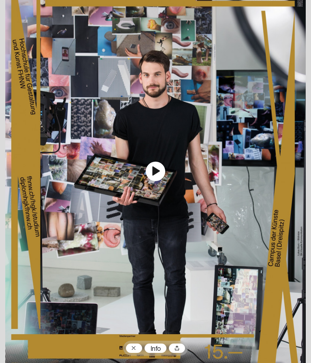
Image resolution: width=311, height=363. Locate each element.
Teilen (177, 348)
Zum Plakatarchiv (134, 348)
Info (156, 349)
